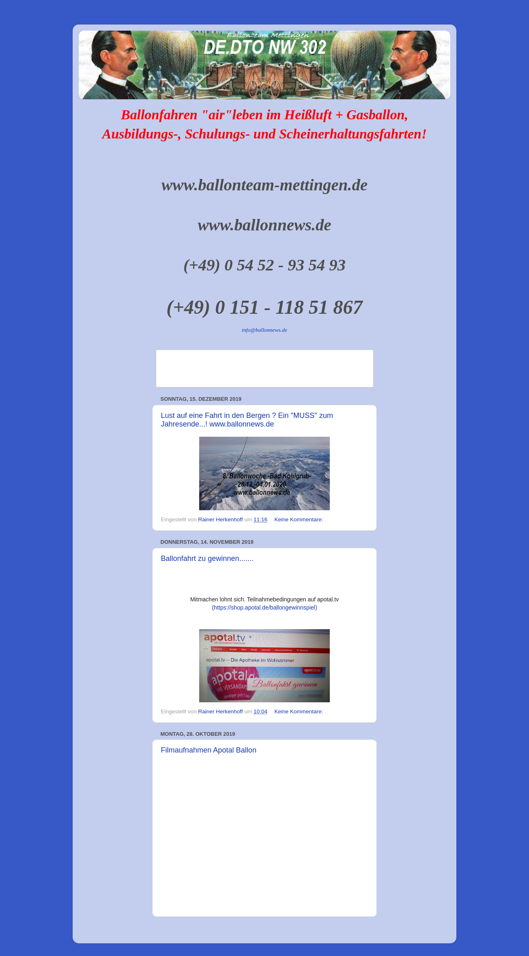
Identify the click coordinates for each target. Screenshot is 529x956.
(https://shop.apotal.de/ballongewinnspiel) (264, 607)
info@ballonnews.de (264, 330)
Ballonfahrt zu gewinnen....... (207, 558)
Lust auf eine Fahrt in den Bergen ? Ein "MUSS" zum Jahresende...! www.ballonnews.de (247, 419)
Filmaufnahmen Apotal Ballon (208, 750)
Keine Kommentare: (299, 519)
